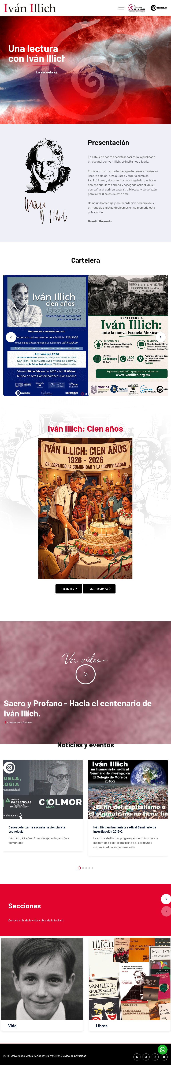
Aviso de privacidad (74, 1055)
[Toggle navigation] (121, 8)
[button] (160, 337)
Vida (12, 1025)
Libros (101, 1025)
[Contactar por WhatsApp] (163, 1050)
